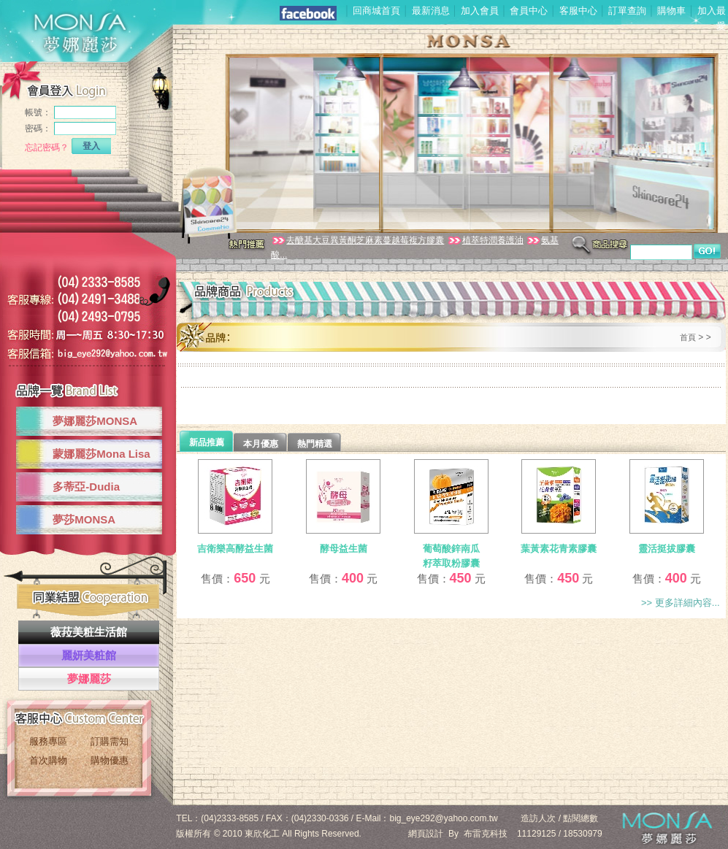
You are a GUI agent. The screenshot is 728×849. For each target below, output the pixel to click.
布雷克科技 (485, 834)
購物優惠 (110, 760)
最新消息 (431, 10)
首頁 (688, 337)
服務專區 (48, 741)
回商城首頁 (376, 10)
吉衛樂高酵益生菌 (235, 548)
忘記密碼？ (47, 147)
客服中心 (578, 10)
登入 (91, 146)
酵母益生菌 (343, 548)
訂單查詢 (627, 10)
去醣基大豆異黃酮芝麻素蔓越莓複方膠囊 (357, 240)
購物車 (671, 10)
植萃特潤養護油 (485, 240)
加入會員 (480, 10)
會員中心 (529, 10)
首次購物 (48, 760)
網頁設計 (425, 834)
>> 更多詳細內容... (680, 602)
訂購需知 (110, 741)
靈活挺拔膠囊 (666, 548)
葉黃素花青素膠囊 (559, 548)
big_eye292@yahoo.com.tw (444, 818)
